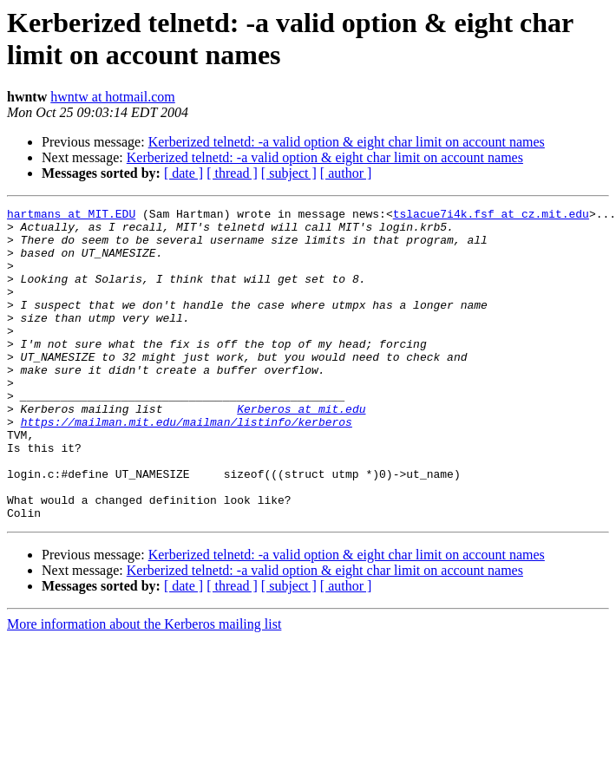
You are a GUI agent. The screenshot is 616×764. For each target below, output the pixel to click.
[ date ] (183, 173)
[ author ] (346, 173)
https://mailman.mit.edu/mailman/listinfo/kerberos (186, 465)
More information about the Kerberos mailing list (144, 686)
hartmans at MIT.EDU (71, 216)
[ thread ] (232, 173)
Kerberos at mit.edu (301, 450)
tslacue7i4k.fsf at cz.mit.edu (491, 216)
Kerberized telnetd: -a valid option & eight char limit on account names (346, 141)
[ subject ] (289, 173)
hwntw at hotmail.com (112, 96)
